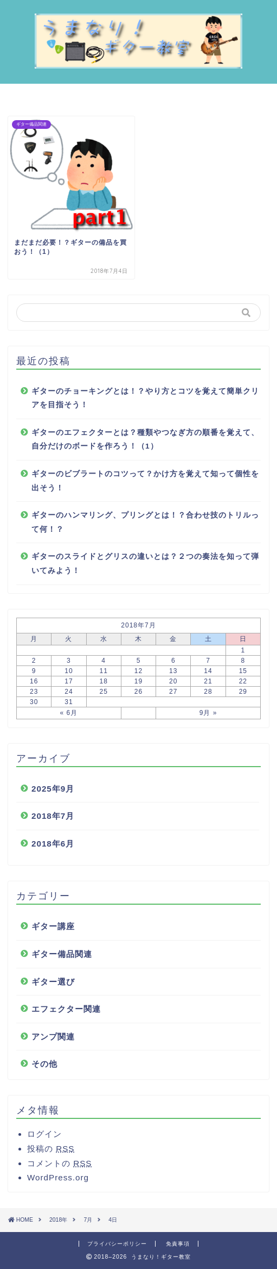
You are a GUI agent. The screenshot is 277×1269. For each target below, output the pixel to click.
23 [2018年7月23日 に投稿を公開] (34, 691)
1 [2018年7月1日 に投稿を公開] (243, 650)
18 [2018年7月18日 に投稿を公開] (104, 681)
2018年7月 (52, 815)
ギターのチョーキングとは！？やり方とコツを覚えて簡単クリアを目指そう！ (145, 398)
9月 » (208, 713)
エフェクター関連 (66, 1008)
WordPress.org (58, 1177)
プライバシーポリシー (117, 1244)
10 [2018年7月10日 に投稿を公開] (69, 671)
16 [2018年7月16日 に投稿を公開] (34, 681)
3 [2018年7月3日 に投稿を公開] (69, 660)
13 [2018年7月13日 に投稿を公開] (173, 671)
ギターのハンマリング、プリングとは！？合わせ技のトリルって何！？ (145, 522)
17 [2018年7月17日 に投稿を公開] (69, 681)
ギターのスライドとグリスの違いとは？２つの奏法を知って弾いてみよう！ (145, 563)
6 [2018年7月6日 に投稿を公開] (173, 660)
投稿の (50, 1148)
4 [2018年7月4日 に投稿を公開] (103, 660)
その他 (44, 1063)
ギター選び (53, 981)
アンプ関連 (53, 1036)
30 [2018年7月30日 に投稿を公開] (34, 702)
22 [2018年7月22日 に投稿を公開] (243, 681)
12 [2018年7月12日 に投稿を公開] (138, 671)
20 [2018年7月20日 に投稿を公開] (173, 681)
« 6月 (69, 713)
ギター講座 (53, 926)
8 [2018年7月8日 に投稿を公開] (243, 660)
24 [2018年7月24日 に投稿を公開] (69, 691)
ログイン (44, 1134)
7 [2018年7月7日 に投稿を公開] (208, 660)
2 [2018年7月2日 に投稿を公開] (34, 660)
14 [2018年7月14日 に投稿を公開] (208, 671)
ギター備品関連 (61, 954)
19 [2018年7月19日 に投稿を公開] (138, 681)
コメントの (59, 1163)
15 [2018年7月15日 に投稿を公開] (243, 671)
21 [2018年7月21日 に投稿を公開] (208, 681)
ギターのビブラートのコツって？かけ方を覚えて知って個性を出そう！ (145, 481)
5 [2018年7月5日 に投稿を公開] (139, 660)
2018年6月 (52, 843)
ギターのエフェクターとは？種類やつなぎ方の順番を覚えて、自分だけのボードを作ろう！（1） (145, 439)
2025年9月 (52, 788)
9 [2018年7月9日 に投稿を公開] (34, 671)
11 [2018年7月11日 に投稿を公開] (104, 671)
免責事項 (178, 1244)
